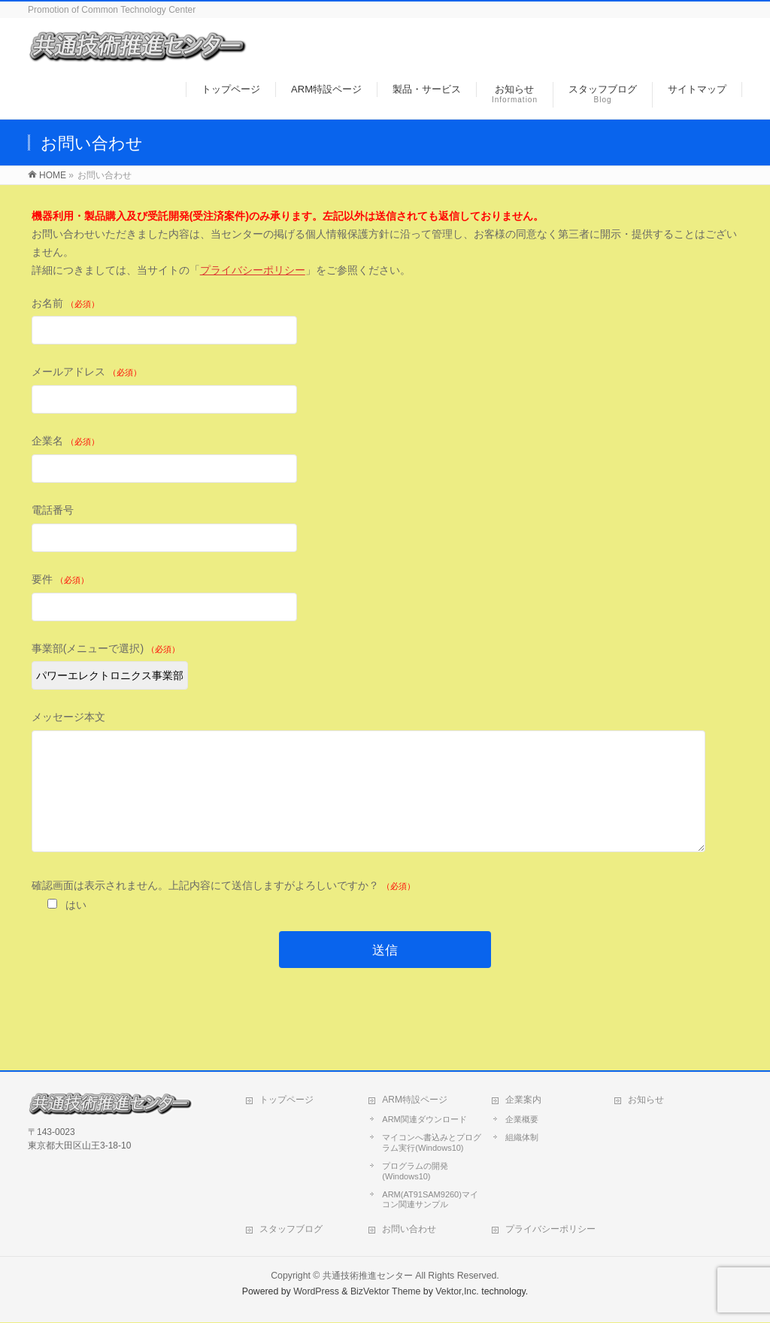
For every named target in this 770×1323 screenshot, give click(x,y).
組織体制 (521, 1137)
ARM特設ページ (414, 1100)
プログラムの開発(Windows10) (415, 1172)
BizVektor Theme (385, 1292)
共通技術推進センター (368, 1276)
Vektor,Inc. (457, 1292)
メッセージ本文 (385, 798)
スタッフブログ (291, 1229)
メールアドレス (385, 391)
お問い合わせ (409, 1229)
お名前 (385, 323)
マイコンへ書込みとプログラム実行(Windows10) (431, 1143)
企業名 (385, 461)
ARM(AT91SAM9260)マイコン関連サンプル (430, 1200)
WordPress (316, 1292)
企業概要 (521, 1119)
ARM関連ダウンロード (424, 1119)
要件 (385, 599)
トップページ (286, 1100)
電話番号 (385, 530)
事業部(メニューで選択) (385, 668)
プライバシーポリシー (252, 270)
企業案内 (523, 1100)
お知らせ (646, 1100)
